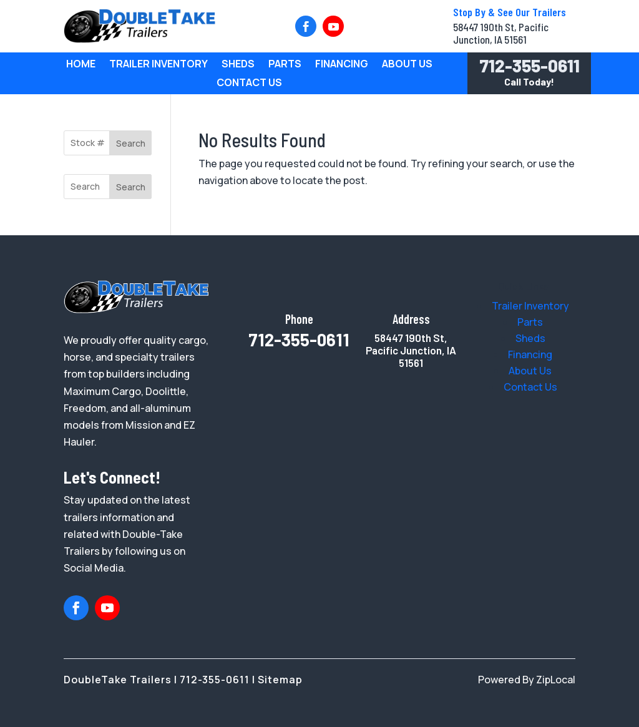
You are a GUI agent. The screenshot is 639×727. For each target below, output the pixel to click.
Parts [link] (284, 65)
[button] (305, 26)
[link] (139, 39)
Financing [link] (341, 65)
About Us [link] (407, 65)
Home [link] (80, 65)
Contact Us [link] (249, 83)
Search (130, 143)
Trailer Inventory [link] (158, 65)
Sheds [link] (238, 65)
